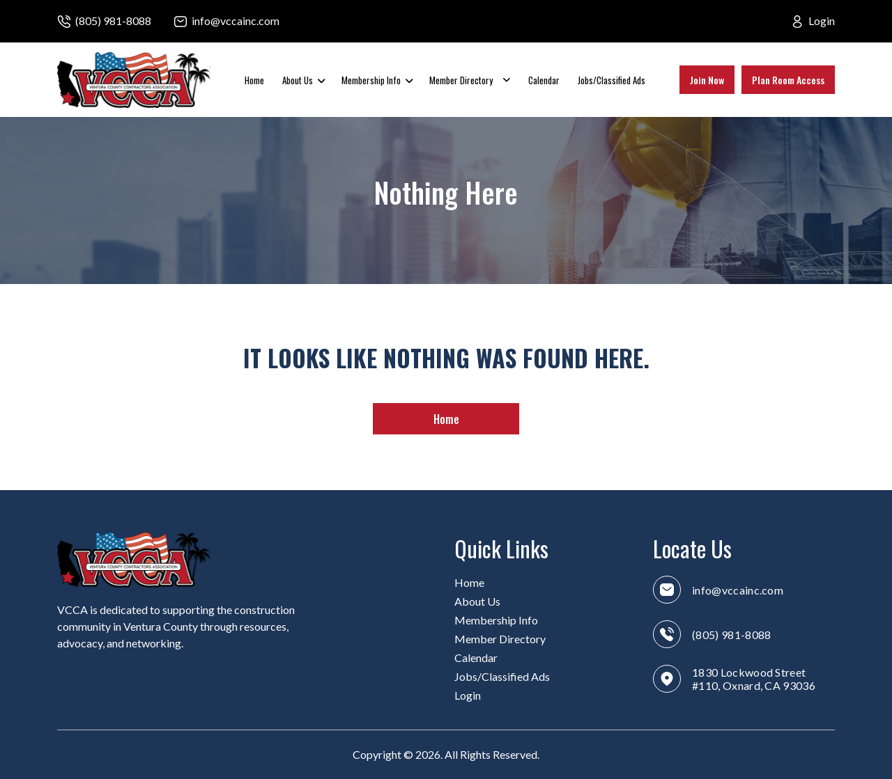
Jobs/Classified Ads (611, 80)
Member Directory (461, 80)
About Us (297, 80)
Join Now (707, 79)
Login (821, 20)
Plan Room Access (788, 79)
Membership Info (371, 80)
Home (254, 80)
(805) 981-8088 (113, 20)
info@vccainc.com (235, 20)
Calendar (544, 80)
